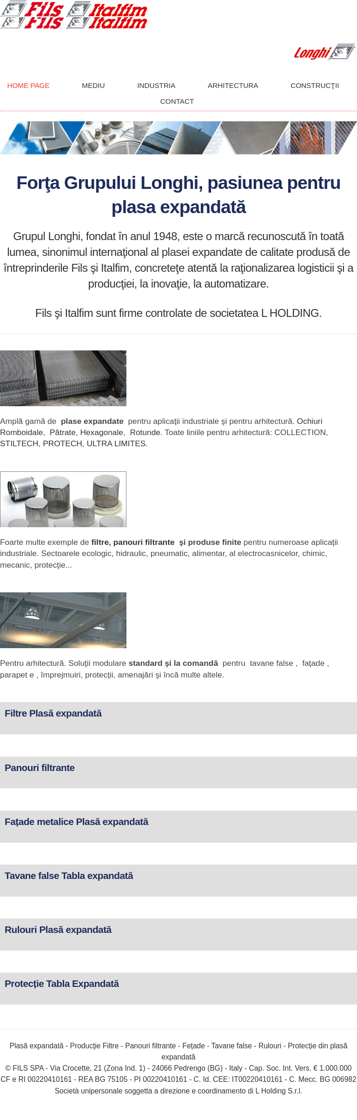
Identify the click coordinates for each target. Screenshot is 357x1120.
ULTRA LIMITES (116, 443)
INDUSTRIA (156, 85)
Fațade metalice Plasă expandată (76, 821)
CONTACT (177, 101)
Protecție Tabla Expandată (62, 983)
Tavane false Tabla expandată (69, 875)
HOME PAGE (28, 85)
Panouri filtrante (40, 767)
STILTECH (19, 443)
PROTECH (62, 443)
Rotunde (145, 432)
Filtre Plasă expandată (53, 713)
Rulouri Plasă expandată (58, 929)
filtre (100, 542)
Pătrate (63, 432)
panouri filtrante (144, 542)
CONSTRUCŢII (315, 85)
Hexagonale (101, 432)
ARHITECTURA (233, 85)
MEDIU (93, 85)
